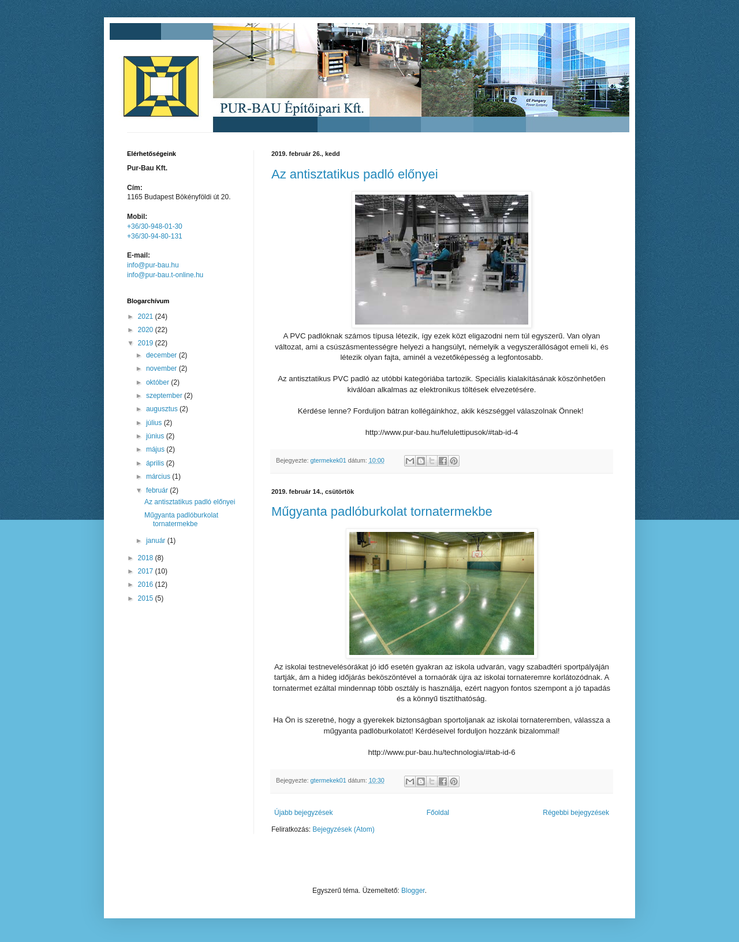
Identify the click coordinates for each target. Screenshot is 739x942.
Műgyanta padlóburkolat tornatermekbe (381, 511)
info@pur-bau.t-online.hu (165, 275)
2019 (146, 343)
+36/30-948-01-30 (154, 226)
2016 (146, 584)
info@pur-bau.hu (153, 265)
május (156, 449)
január (156, 541)
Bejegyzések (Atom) (343, 829)
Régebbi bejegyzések (576, 813)
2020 (146, 330)
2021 (146, 316)
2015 (146, 598)
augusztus (163, 409)
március (159, 476)
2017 (146, 571)
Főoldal (438, 813)
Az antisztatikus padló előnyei (354, 174)
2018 (146, 558)
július (155, 423)
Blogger (413, 891)
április (156, 463)
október (158, 382)
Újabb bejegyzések (303, 813)
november (162, 368)
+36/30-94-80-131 (154, 236)
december (162, 355)
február (158, 490)
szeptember (165, 396)
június (156, 436)
